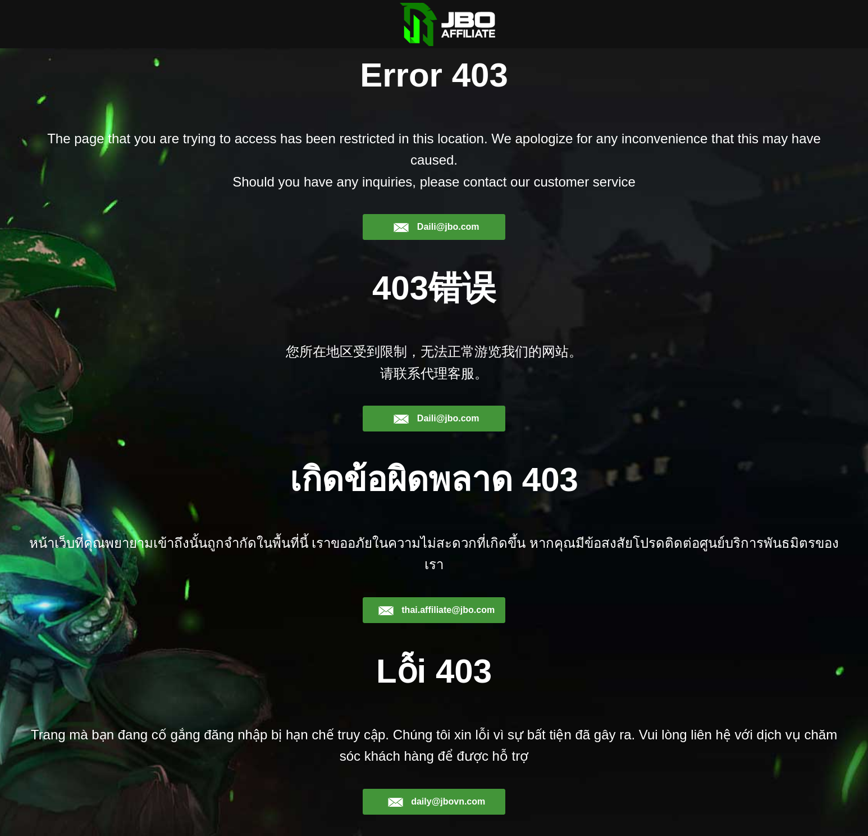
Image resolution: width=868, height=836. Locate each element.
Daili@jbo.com (436, 227)
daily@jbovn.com (436, 802)
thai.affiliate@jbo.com (436, 610)
